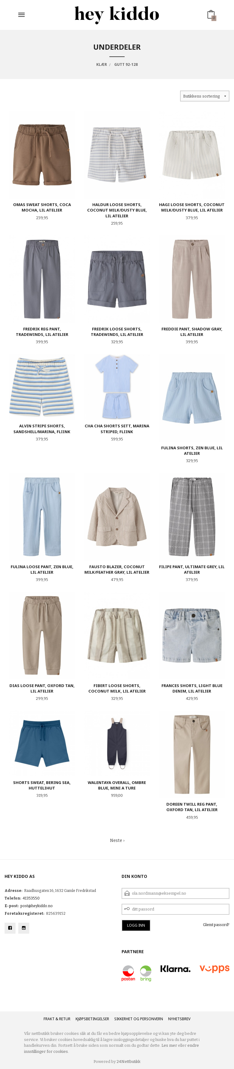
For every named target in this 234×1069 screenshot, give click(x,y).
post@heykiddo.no (36, 906)
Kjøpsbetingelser (92, 1018)
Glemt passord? (216, 925)
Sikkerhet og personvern (138, 1018)
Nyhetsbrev (179, 1018)
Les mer (169, 1045)
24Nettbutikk (128, 1061)
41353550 (31, 898)
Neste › (117, 840)
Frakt (49, 1018)
